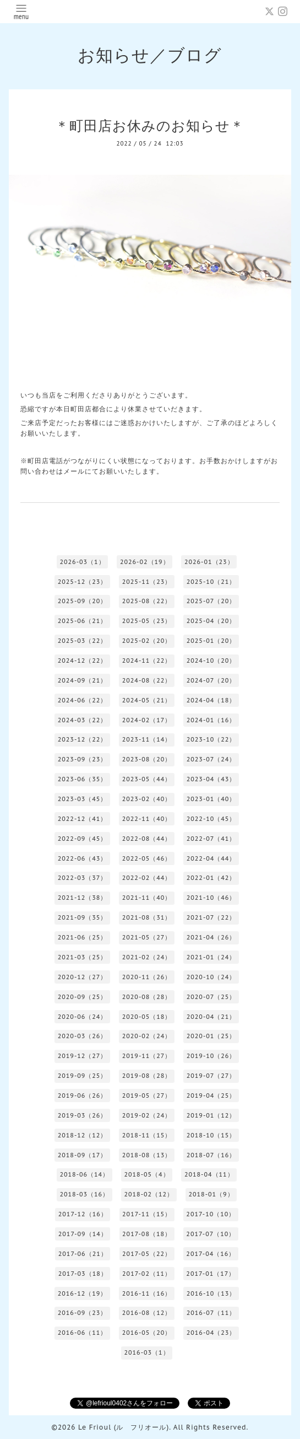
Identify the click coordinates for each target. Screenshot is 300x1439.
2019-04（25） (211, 1095)
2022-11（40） (147, 819)
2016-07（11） (211, 1313)
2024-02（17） (147, 720)
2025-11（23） (147, 582)
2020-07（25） (211, 997)
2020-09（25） (82, 997)
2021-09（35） (82, 917)
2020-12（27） (82, 977)
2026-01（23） (209, 562)
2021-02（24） (147, 957)
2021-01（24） (211, 957)
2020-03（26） (82, 1036)
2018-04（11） (209, 1174)
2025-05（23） (147, 621)
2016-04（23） (211, 1332)
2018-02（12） (148, 1194)
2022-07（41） (211, 838)
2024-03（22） (82, 720)
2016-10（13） (211, 1293)
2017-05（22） (146, 1254)
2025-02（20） (147, 641)
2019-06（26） (82, 1095)
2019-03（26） (82, 1115)
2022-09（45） (82, 838)
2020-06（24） (82, 1017)
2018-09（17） (82, 1155)
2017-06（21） (82, 1254)
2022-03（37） (82, 878)
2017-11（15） (146, 1214)
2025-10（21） (211, 582)
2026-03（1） (82, 562)
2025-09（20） (82, 601)
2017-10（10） (210, 1214)
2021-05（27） (147, 937)
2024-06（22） (82, 700)
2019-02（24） (147, 1115)
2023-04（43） (211, 779)
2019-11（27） (147, 1056)
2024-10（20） (211, 660)
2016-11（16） (147, 1293)
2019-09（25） (82, 1076)
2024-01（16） (211, 720)
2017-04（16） (210, 1254)
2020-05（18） (147, 1017)
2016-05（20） (147, 1332)
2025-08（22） (147, 601)
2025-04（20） (211, 621)
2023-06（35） (82, 779)
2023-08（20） (147, 759)
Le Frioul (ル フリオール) (123, 1427)
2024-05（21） (147, 700)
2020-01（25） (211, 1036)
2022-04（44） (211, 858)
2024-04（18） (211, 700)
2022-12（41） (82, 819)
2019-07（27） (211, 1076)
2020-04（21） (211, 1017)
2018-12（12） (82, 1135)
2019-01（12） (211, 1115)
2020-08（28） (147, 997)
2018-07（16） (211, 1155)
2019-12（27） (82, 1056)
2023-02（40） (147, 799)
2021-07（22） (211, 917)
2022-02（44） (147, 878)
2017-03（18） (82, 1273)
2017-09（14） (82, 1234)
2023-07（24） (211, 759)
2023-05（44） (147, 779)
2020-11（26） (147, 977)
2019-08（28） (147, 1076)
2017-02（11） (146, 1273)
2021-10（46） (211, 897)
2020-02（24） (147, 1036)
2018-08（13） (147, 1155)
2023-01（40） (211, 799)
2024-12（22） (82, 660)
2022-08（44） (147, 838)
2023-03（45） (82, 799)
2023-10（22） (211, 739)
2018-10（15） (211, 1135)
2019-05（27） (147, 1095)
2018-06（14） (84, 1174)
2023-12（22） (82, 739)
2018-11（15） (147, 1135)
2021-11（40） (147, 897)
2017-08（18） (146, 1234)
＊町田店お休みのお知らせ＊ (149, 125)
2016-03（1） (146, 1352)
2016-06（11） (82, 1332)
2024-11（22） (147, 660)
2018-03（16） (84, 1194)
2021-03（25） (82, 957)
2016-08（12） (147, 1313)
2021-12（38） (82, 897)
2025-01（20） (211, 641)
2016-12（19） (82, 1293)
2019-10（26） (211, 1056)
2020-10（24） (211, 977)
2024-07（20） (211, 680)
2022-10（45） (211, 819)
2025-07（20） (211, 601)
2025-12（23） (82, 582)
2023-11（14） (147, 739)
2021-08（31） (147, 917)
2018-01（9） (210, 1194)
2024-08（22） (147, 680)
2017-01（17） (210, 1273)
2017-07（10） (210, 1234)
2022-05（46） (147, 858)
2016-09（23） (82, 1313)
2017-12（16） (82, 1214)
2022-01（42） (211, 878)
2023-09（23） (82, 759)
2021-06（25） (82, 937)
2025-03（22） (82, 641)
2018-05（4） (146, 1174)
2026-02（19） (145, 562)
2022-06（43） (82, 858)
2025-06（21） (82, 621)
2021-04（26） (211, 937)
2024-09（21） (82, 680)
